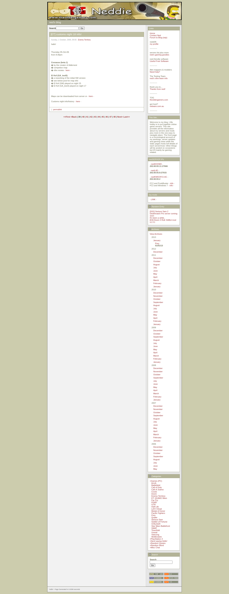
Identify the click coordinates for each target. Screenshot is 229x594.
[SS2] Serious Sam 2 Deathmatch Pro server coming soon (163, 213)
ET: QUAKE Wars (159, 498)
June (155, 271)
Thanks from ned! (157, 89)
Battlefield (155, 485)
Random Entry (156, 207)
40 (83, 117)
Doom (154, 494)
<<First (66, 117)
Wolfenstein (156, 537)
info (171, 183)
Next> (120, 117)
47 (110, 117)
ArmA (153, 483)
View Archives (156, 234)
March (156, 280)
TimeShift (155, 530)
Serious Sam (157, 520)
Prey (157, 243)
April (155, 277)
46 (107, 117)
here (68, 70)
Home (152, 33)
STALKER (155, 524)
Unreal (154, 532)
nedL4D (154, 170)
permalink (57, 109)
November (158, 296)
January (156, 240)
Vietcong (155, 535)
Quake (154, 517)
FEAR (154, 502)
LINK (153, 199)
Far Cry (154, 500)
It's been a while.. (157, 218)
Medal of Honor (158, 511)
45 (103, 117)
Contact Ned (155, 35)
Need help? (155, 72)
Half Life (155, 507)
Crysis (154, 492)
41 (87, 117)
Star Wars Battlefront (160, 526)
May (155, 274)
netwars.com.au (157, 106)
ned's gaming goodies (159, 55)
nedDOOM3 (156, 164)
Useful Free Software (159, 61)
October (156, 261)
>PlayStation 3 (156, 539)
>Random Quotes (157, 543)
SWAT (154, 528)
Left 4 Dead (156, 509)
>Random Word (157, 545)
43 (95, 117)
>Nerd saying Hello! (158, 541)
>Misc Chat (155, 547)
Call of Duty (156, 487)
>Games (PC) (156, 481)
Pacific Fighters (158, 513)
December (158, 252)
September (158, 302)
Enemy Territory (84, 40)
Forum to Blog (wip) (158, 37)
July (155, 268)
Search (153, 555)
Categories (155, 476)
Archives (154, 229)
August (156, 264)
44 (99, 117)
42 (91, 117)
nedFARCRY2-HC (159, 177)
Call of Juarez (157, 489)
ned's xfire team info (159, 78)
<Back (74, 117)
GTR (153, 504)
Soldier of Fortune (159, 522)
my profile (154, 44)
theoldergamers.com (159, 100)
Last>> (126, 117)
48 (114, 117)
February (157, 283)
